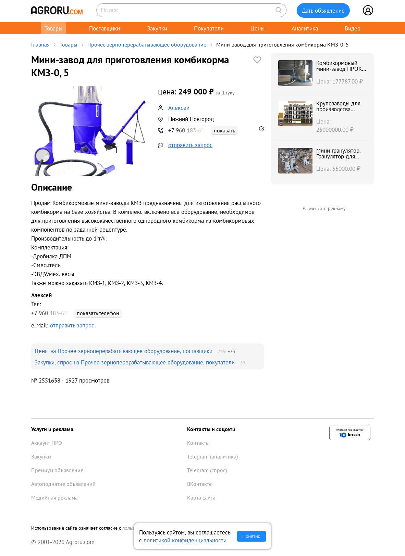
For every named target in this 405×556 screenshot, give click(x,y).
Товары (53, 28)
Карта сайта (201, 497)
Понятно (251, 536)
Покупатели (209, 28)
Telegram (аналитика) (212, 456)
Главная (40, 44)
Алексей (178, 108)
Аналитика (305, 28)
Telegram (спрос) (207, 470)
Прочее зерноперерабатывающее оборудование (146, 44)
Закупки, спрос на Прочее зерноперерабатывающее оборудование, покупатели (135, 362)
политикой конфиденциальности (185, 540)
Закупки (157, 28)
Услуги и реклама (52, 429)
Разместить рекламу (324, 208)
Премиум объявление (57, 470)
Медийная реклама (54, 497)
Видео (352, 28)
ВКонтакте (199, 483)
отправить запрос (190, 145)
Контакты (198, 442)
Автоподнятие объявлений (63, 483)
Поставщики (104, 28)
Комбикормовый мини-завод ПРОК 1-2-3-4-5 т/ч (339, 69)
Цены (257, 28)
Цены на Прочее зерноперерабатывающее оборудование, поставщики (123, 351)
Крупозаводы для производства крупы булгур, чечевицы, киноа (338, 112)
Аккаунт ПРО (46, 442)
